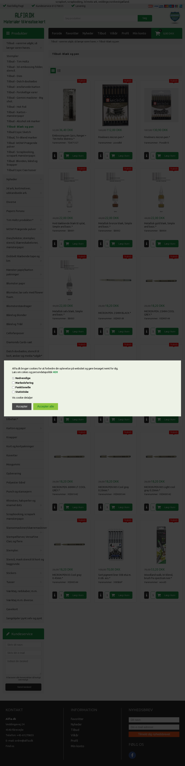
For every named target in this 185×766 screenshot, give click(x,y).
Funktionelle (23, 387)
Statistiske (22, 392)
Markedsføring (24, 382)
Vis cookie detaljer (22, 397)
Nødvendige (23, 378)
